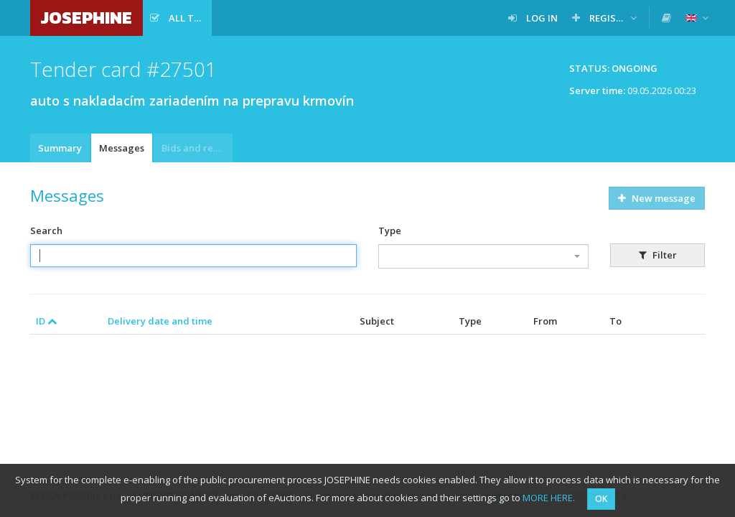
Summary (60, 147)
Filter (658, 254)
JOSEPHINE (86, 17)
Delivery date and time (160, 321)
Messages (121, 147)
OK (601, 499)
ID (46, 321)
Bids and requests (197, 147)
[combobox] (483, 256)
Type (389, 230)
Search (46, 230)
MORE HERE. (549, 497)
